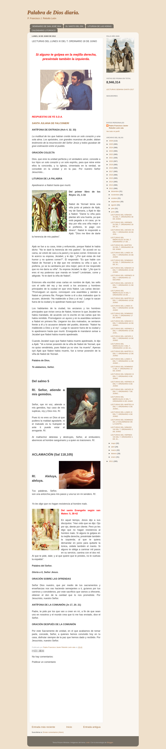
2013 (111, 185)
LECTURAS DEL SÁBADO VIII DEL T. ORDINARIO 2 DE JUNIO (122, 429)
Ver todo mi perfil (112, 131)
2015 (111, 178)
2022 (111, 154)
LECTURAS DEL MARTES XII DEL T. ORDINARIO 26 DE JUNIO (122, 247)
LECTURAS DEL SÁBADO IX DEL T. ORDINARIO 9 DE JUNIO (122, 376)
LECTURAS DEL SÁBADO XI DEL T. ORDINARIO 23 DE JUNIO (122, 270)
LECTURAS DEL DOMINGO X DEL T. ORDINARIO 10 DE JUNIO (122, 369)
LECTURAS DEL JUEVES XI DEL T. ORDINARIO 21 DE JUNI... (122, 285)
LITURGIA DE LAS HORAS (99, 26)
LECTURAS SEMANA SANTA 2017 (120, 89)
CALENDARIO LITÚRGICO (44, 30)
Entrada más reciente (43, 727)
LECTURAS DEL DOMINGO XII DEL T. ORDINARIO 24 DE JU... (122, 262)
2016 (111, 175)
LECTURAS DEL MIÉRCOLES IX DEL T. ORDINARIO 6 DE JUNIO (122, 399)
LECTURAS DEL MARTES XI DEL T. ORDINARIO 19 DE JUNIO (122, 300)
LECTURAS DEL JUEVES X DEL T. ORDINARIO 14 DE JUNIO (122, 338)
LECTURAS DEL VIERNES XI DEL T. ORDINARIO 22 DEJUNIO (122, 277)
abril (113, 447)
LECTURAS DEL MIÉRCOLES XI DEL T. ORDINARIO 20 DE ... (121, 293)
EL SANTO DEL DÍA (74, 26)
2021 (111, 158)
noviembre (115, 195)
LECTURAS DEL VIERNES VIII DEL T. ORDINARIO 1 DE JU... (122, 437)
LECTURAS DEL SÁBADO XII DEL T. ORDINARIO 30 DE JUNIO (122, 217)
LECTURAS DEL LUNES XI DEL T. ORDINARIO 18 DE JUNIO (122, 308)
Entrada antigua (92, 727)
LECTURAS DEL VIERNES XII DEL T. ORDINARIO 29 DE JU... (122, 224)
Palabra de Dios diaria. (53, 12)
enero (113, 457)
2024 (111, 147)
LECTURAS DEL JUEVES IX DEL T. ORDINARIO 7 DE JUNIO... (122, 391)
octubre (114, 198)
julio (113, 208)
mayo (113, 443)
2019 (111, 165)
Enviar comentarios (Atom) (53, 732)
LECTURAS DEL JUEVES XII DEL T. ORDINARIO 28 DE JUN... (122, 232)
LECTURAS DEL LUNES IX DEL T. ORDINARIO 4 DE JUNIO (122, 414)
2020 (111, 161)
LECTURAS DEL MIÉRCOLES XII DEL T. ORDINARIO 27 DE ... (121, 240)
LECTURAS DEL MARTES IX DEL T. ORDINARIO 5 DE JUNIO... (122, 407)
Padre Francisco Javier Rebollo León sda (118, 127)
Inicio (69, 727)
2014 (111, 182)
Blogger (110, 742)
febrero (114, 453)
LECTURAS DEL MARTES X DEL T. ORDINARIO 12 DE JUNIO (122, 353)
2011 (111, 461)
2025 (111, 144)
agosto (114, 205)
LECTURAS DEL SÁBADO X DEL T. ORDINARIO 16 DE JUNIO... (122, 323)
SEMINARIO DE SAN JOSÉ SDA (46, 26)
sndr (88, 742)
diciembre (115, 191)
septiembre (115, 202)
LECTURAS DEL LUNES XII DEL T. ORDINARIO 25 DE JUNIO (122, 255)
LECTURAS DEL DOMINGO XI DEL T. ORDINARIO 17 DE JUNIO (122, 315)
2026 (111, 141)
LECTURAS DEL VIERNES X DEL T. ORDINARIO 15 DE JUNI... (122, 331)
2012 (111, 188)
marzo (113, 450)
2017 (111, 171)
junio (113, 212)
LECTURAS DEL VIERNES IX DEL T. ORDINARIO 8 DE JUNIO (122, 384)
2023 (111, 151)
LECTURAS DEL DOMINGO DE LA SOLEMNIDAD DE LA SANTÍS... (122, 422)
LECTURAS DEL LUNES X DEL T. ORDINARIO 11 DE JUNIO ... (122, 361)
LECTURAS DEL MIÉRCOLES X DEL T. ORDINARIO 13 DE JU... (121, 346)
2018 (111, 168)
